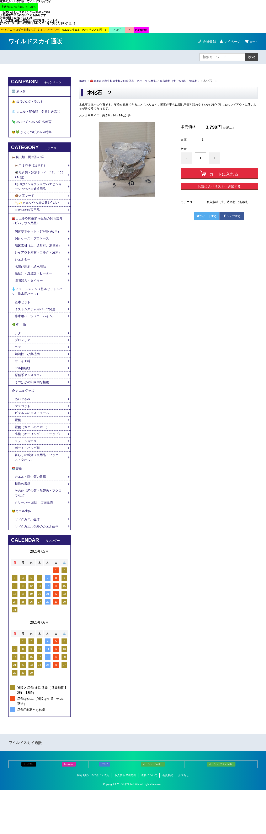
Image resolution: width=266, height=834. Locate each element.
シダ (20, 361)
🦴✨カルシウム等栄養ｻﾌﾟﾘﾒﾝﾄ (38, 212)
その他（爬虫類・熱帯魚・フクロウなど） (38, 534)
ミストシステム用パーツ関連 (38, 335)
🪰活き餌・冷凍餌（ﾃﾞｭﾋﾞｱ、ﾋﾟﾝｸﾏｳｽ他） (39, 183)
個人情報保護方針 (125, 818)
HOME (83, 80)
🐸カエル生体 (22, 553)
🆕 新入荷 (19, 92)
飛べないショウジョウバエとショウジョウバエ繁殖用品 (38, 195)
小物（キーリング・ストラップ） (36, 469)
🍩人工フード (25, 205)
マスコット (23, 437)
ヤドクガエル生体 (28, 562)
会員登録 (207, 41)
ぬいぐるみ (23, 430)
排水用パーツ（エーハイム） (36, 342)
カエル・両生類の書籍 (31, 517)
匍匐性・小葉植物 (28, 382)
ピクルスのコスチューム (33, 445)
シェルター (25, 282)
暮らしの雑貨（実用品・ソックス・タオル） (38, 496)
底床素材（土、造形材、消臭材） (187, 80)
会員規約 (167, 818)
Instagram (68, 808)
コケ (20, 375)
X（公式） (29, 808)
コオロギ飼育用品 (28, 219)
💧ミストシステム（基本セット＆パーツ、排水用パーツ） (39, 316)
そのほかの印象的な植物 (33, 412)
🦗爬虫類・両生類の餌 (29, 164)
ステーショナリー (28, 479)
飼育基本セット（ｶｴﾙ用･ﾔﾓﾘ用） (39, 243)
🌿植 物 (19, 351)
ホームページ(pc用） (153, 808)
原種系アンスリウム (30, 404)
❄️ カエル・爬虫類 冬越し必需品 (37, 115)
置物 (18, 452)
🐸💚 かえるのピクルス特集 (33, 138)
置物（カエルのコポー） (33, 459)
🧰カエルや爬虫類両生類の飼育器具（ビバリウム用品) (126, 80)
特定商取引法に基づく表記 (93, 818)
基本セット (25, 327)
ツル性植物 (23, 397)
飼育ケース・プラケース (33, 250)
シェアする (232, 216)
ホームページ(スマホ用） (221, 808)
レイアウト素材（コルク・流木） (36, 272)
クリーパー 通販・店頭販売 (35, 544)
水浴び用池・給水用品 (33, 289)
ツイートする (206, 216)
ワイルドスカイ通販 (35, 41)
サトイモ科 (23, 390)
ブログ (105, 808)
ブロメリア (25, 368)
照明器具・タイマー (30, 304)
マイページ (230, 41)
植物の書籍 (25, 524)
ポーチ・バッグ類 (28, 486)
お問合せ (183, 818)
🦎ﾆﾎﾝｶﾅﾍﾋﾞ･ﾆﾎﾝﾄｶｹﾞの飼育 (32, 126)
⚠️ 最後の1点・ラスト (28, 103)
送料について (149, 818)
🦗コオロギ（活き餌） (32, 173)
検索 (251, 57)
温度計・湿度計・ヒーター (35, 297)
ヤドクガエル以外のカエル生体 (38, 570)
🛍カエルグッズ (24, 421)
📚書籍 (17, 508)
